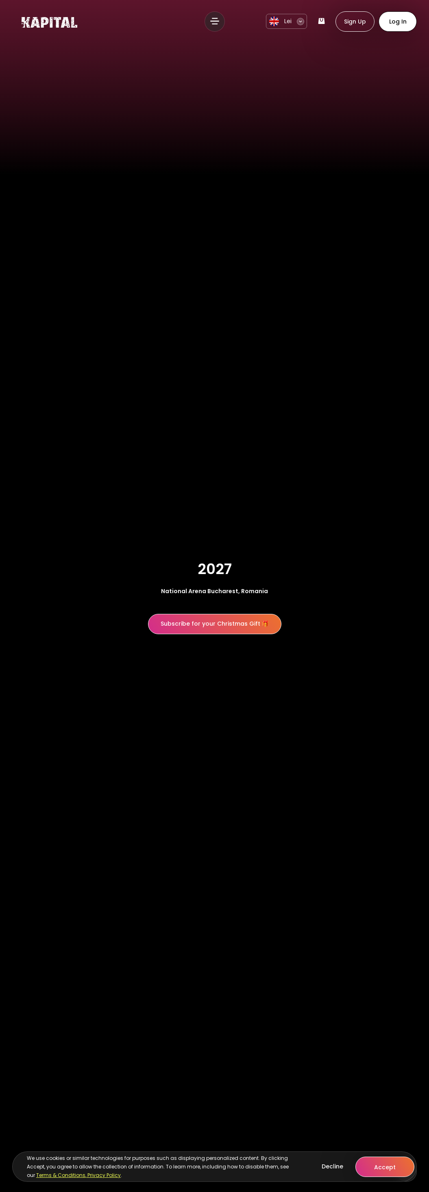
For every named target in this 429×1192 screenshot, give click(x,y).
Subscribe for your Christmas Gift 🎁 (215, 624)
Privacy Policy (104, 1175)
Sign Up (355, 21)
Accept (385, 1167)
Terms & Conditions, (61, 1175)
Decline (332, 1166)
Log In (398, 21)
